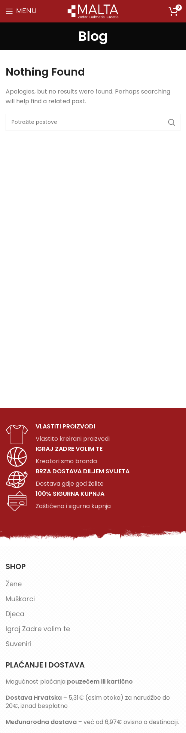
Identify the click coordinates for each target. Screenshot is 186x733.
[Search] (93, 122)
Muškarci (20, 599)
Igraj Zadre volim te (38, 628)
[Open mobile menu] (21, 11)
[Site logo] (93, 10)
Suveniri (18, 643)
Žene (14, 584)
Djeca (15, 614)
